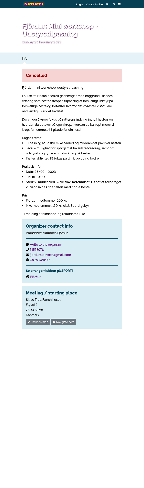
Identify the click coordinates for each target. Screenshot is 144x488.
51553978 (37, 249)
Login (79, 4)
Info (24, 58)
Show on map (38, 322)
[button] (107, 4)
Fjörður (35, 276)
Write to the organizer (46, 244)
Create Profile (94, 4)
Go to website (40, 259)
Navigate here (63, 322)
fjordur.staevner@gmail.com (50, 254)
